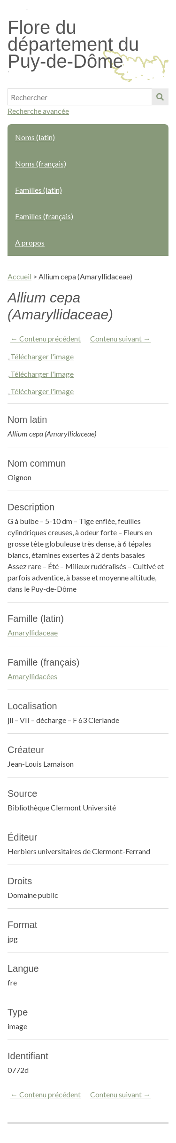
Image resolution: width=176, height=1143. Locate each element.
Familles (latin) (38, 189)
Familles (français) (44, 216)
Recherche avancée (38, 110)
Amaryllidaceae (33, 632)
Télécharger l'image (42, 356)
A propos (30, 242)
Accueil (19, 276)
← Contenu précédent (45, 338)
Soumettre (160, 96)
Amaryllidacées (32, 676)
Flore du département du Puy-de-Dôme (73, 44)
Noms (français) (40, 163)
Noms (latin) (35, 137)
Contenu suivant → (120, 338)
